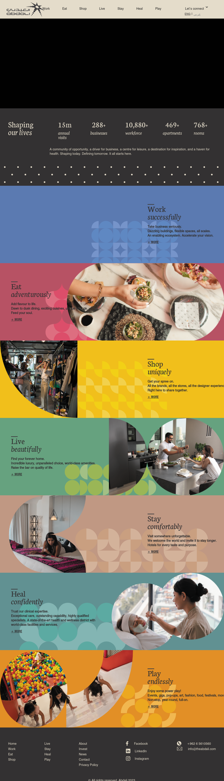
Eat (64, 8)
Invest (83, 749)
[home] (25, 9)
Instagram (142, 758)
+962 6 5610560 (199, 743)
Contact (84, 759)
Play (158, 8)
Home (12, 743)
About (83, 743)
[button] (190, 7)
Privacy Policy (88, 765)
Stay (121, 8)
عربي (197, 14)
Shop (83, 8)
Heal (139, 8)
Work (46, 8)
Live (102, 8)
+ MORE (153, 242)
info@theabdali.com (202, 749)
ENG (187, 14)
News (83, 754)
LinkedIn (141, 751)
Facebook (141, 743)
